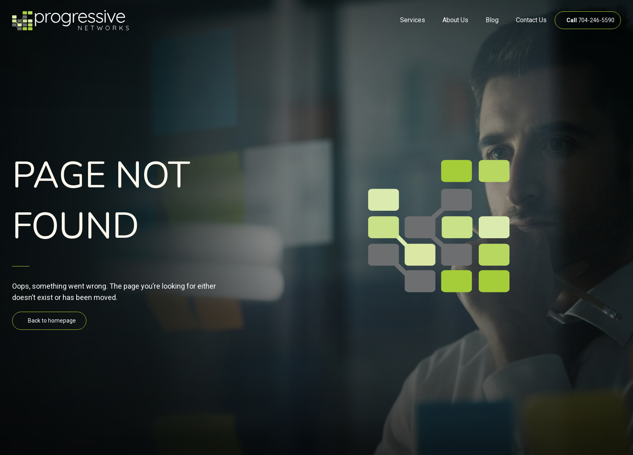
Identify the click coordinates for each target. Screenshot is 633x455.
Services (412, 20)
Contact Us (531, 20)
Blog (492, 20)
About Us (455, 20)
